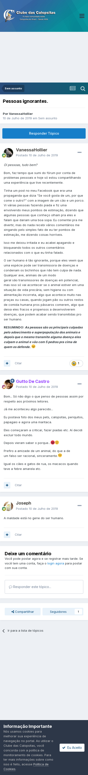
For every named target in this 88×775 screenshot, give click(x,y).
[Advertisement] (44, 57)
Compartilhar (22, 611)
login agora (55, 563)
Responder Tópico (44, 133)
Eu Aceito (72, 748)
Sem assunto (47, 118)
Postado (37, 155)
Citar (18, 363)
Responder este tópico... (30, 587)
